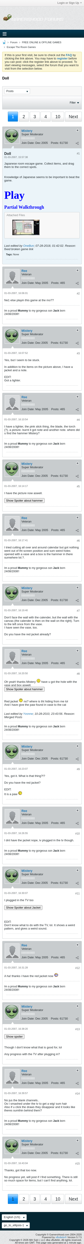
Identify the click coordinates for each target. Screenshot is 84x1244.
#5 (78, 486)
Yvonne (28, 713)
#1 (78, 153)
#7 (78, 610)
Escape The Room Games (21, 47)
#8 (78, 673)
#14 (77, 1093)
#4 (78, 419)
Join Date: (28, 143)
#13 (77, 1029)
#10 (77, 833)
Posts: (55, 143)
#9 (78, 769)
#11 (77, 893)
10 (57, 116)
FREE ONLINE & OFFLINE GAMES (41, 42)
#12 (77, 968)
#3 (78, 353)
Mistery (27, 131)
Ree (24, 271)
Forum (13, 42)
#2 (78, 293)
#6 (78, 540)
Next (73, 116)
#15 (77, 1163)
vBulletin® (61, 1237)
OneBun (28, 245)
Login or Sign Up (69, 3)
